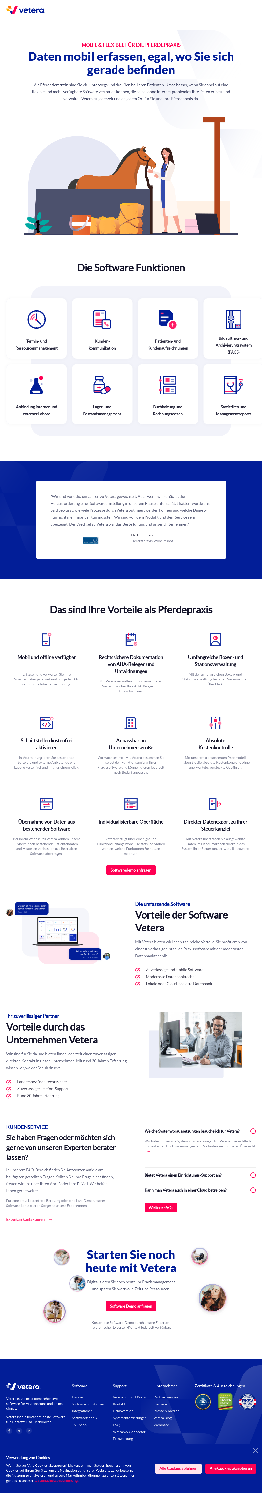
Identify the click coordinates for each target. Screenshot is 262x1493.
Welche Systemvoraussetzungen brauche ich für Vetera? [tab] (200, 1131)
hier (147, 1151)
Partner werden (166, 1397)
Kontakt (119, 1404)
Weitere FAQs (161, 1207)
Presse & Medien (166, 1411)
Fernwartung (123, 1439)
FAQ (116, 1425)
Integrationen (82, 1411)
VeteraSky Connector (129, 1432)
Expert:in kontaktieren (25, 1219)
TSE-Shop (79, 1425)
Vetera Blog (163, 1418)
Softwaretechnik (84, 1418)
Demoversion (123, 1411)
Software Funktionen (88, 1404)
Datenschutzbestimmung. (56, 1480)
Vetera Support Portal (129, 1397)
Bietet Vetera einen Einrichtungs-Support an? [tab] (200, 1175)
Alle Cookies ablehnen (178, 1468)
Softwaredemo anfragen (131, 870)
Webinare (161, 1425)
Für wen (78, 1397)
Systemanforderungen (129, 1418)
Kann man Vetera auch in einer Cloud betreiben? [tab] (200, 1190)
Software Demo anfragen (131, 1306)
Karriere (160, 1404)
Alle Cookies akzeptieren (231, 1468)
